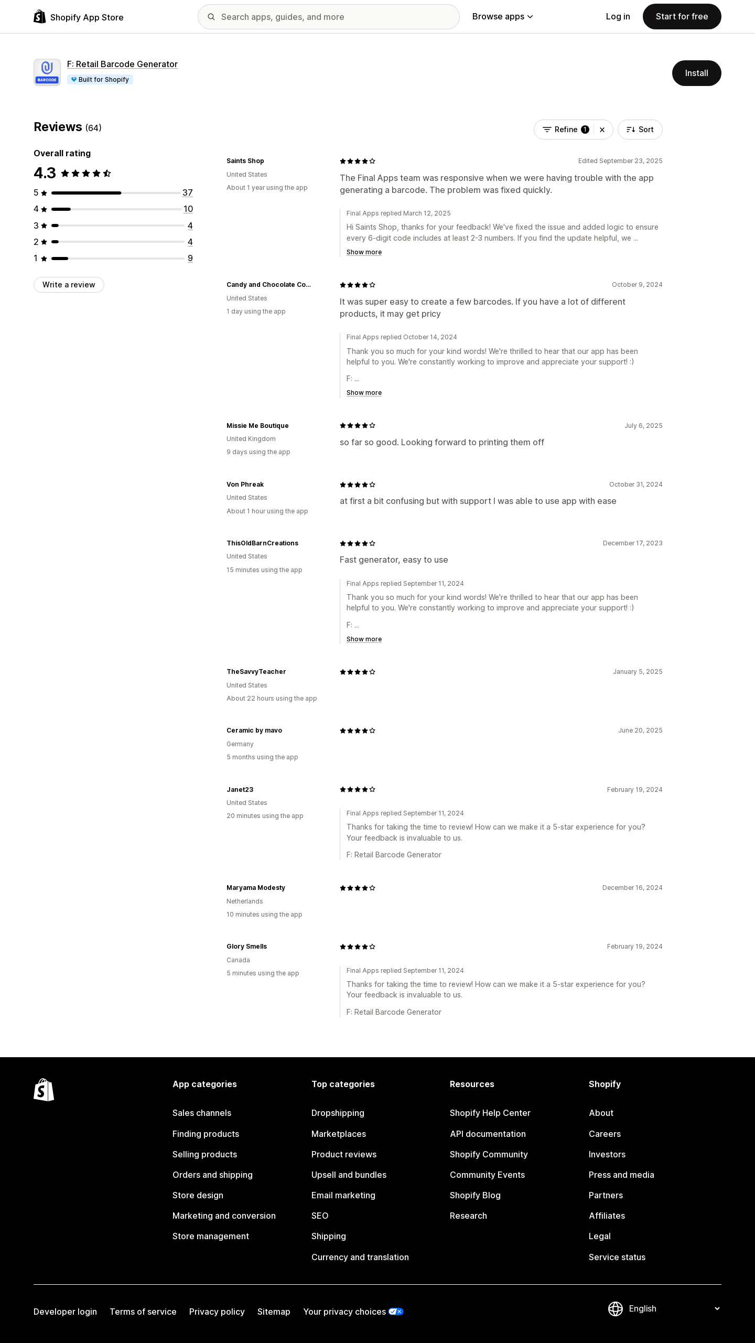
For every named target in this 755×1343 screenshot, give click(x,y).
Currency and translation (360, 1257)
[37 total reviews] (187, 192)
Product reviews (343, 1154)
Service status (617, 1257)
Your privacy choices (344, 1311)
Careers (605, 1134)
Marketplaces (338, 1134)
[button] (602, 129)
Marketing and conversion (224, 1215)
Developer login (65, 1311)
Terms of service (143, 1311)
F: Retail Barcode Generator (122, 64)
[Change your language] (674, 1308)
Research (468, 1215)
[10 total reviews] (188, 208)
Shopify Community (489, 1154)
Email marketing (343, 1195)
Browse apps (502, 16)
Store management (210, 1236)
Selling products (204, 1154)
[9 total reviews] (190, 258)
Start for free (682, 16)
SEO (320, 1215)
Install (696, 73)
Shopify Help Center (490, 1113)
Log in (618, 16)
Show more (364, 252)
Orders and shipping (212, 1174)
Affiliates (607, 1215)
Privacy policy (217, 1311)
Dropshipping (337, 1113)
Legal (600, 1236)
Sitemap (273, 1311)
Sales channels (201, 1113)
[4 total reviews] (190, 225)
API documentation (488, 1134)
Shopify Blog (475, 1195)
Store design (197, 1195)
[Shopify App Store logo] (79, 16)
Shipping (328, 1236)
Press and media (621, 1174)
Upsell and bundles (348, 1174)
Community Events (487, 1174)
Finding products (205, 1134)
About (601, 1113)
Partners (606, 1195)
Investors (607, 1154)
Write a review (68, 284)
